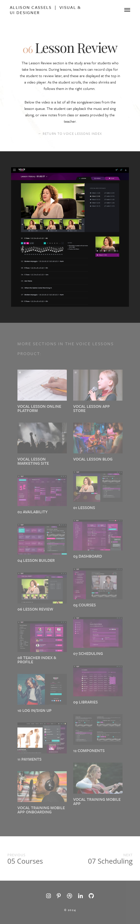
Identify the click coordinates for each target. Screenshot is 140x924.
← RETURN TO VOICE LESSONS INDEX (70, 133)
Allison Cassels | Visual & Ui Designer (45, 10)
